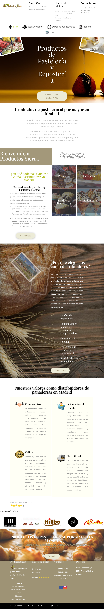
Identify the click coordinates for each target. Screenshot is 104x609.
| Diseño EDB (55, 606)
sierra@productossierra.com (91, 8)
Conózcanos (60, 370)
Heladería (89, 176)
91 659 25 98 (85, 12)
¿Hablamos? (25, 235)
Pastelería (64, 176)
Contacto (52, 556)
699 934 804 (85, 10)
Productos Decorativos (64, 202)
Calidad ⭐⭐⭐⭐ (39, 577)
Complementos (89, 200)
